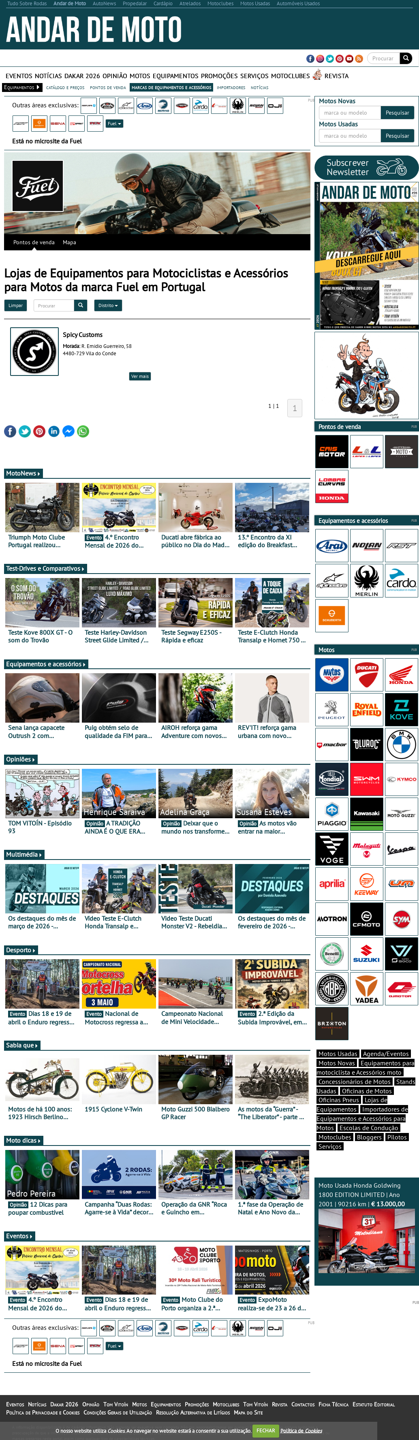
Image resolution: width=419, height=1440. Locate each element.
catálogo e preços (65, 87)
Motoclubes (290, 76)
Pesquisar (397, 112)
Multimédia (24, 854)
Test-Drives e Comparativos (45, 568)
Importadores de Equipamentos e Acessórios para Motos (362, 1118)
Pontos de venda (34, 242)
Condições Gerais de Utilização (117, 1412)
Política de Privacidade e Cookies (42, 1412)
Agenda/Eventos (386, 1054)
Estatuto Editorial (374, 1404)
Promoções (219, 76)
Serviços (254, 76)
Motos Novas (337, 1063)
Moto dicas (23, 1140)
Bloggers (369, 1137)
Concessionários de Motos (355, 1081)
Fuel (114, 123)
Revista (336, 76)
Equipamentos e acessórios (46, 664)
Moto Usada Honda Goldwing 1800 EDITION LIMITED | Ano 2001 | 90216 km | (367, 1227)
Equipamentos (176, 76)
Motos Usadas (338, 1054)
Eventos (19, 76)
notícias (259, 87)
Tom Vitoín (115, 1404)
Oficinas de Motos (367, 1091)
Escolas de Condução (369, 1128)
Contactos (302, 1404)
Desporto (21, 950)
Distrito (108, 305)
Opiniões (21, 759)
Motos (140, 76)
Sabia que (22, 1045)
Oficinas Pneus (339, 1100)
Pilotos (397, 1137)
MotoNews (23, 473)
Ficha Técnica (333, 1404)
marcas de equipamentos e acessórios (171, 87)
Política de (301, 1430)
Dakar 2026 (82, 76)
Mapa (69, 242)
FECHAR (266, 1430)
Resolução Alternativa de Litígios (193, 1412)
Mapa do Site (248, 1412)
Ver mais (140, 376)
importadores (231, 87)
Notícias (48, 76)
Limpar (16, 305)
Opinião (115, 76)
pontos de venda (108, 87)
